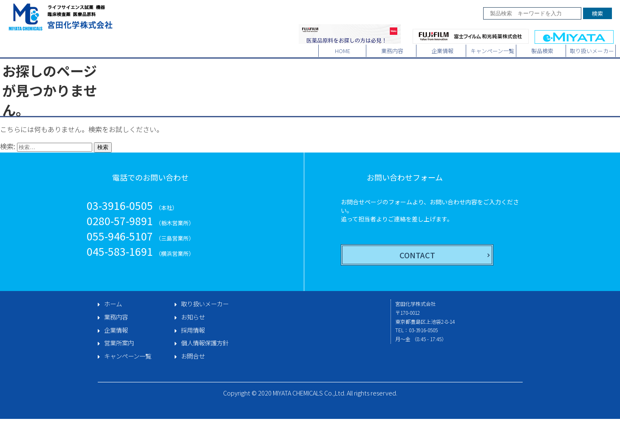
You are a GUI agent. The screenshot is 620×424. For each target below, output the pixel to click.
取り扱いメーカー (592, 51)
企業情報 (442, 51)
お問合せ (193, 356)
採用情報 (193, 330)
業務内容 (392, 51)
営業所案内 (119, 343)
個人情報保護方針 (205, 343)
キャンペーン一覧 (492, 51)
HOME (342, 51)
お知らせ (193, 317)
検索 (597, 13)
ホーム (113, 304)
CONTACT (417, 254)
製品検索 (542, 51)
